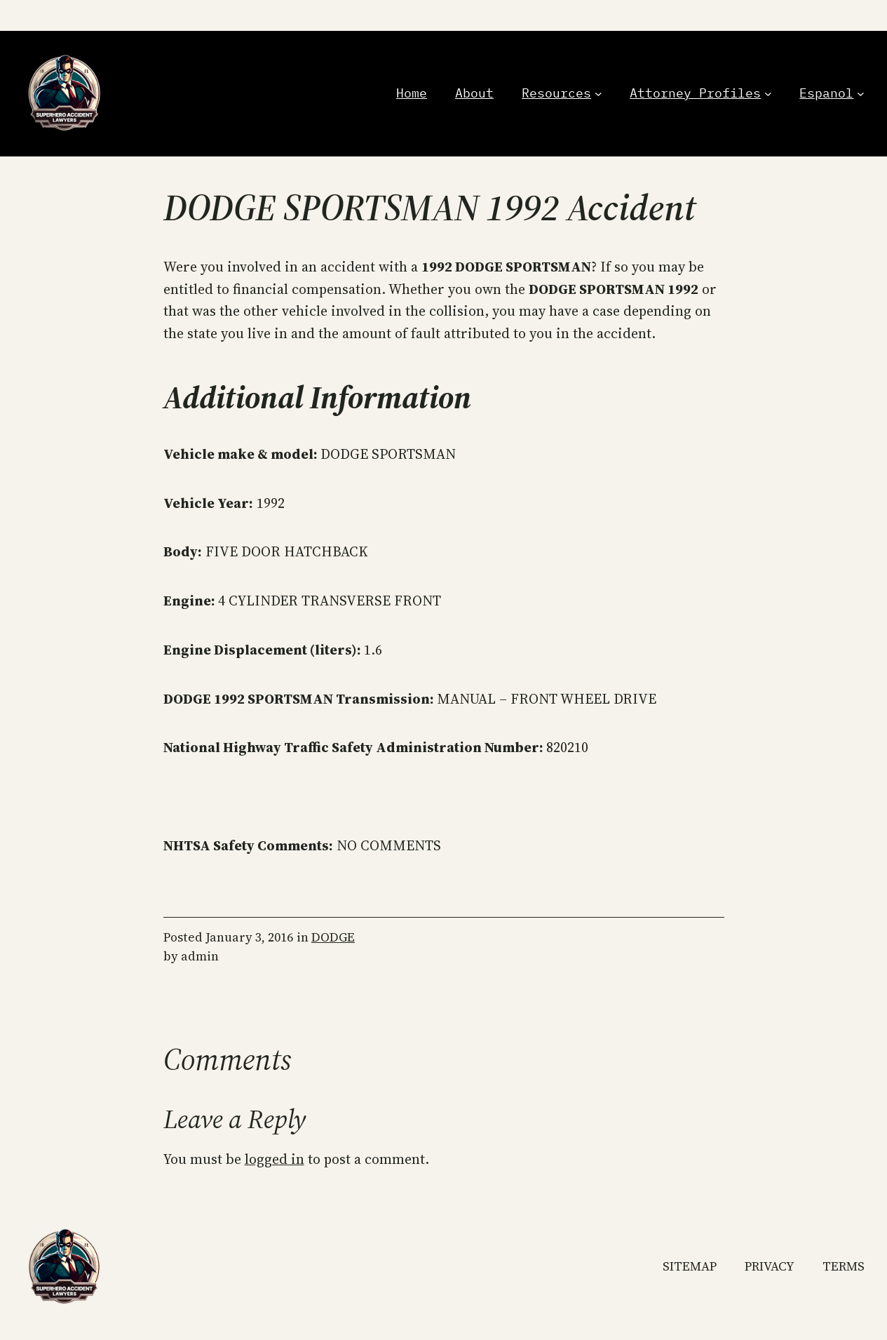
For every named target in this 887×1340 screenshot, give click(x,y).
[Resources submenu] (598, 94)
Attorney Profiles (695, 93)
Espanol (826, 93)
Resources (556, 93)
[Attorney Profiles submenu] (768, 94)
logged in (274, 1159)
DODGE (333, 937)
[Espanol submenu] (861, 94)
